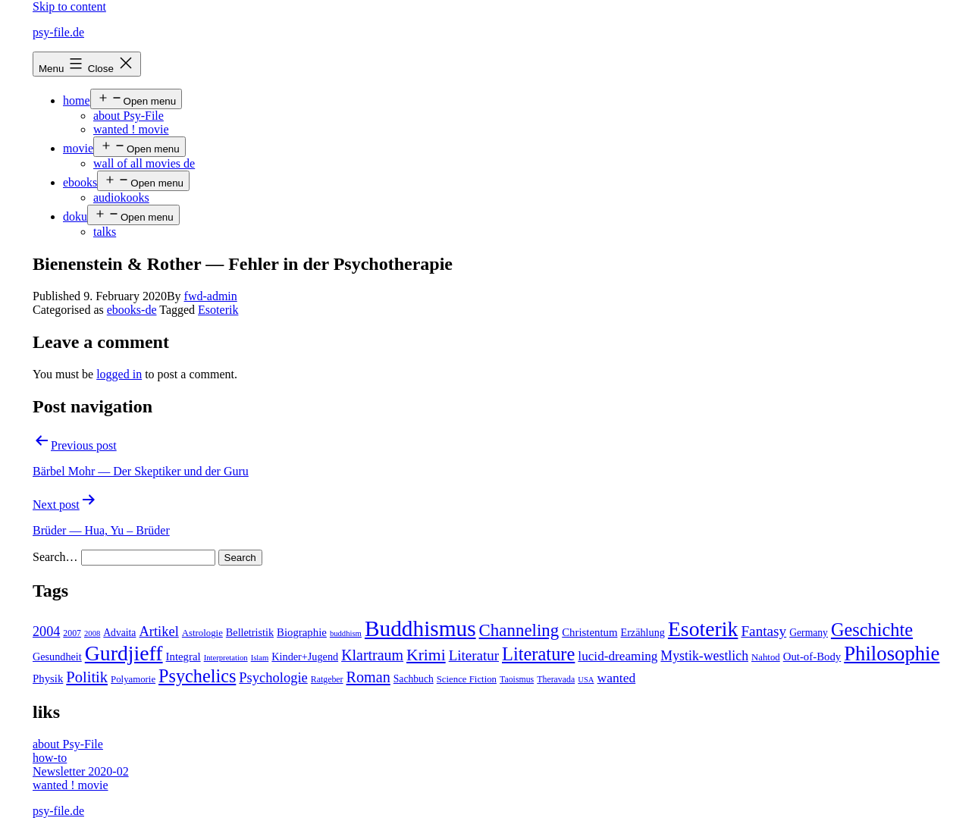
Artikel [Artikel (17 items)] (158, 631)
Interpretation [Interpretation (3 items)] (226, 657)
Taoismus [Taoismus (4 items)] (517, 679)
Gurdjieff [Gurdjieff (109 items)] (124, 653)
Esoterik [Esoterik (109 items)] (703, 629)
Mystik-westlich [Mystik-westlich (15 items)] (704, 655)
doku (75, 216)
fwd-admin (210, 296)
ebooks (80, 182)
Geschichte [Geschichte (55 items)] (872, 629)
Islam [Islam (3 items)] (260, 657)
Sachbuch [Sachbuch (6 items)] (413, 679)
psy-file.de (58, 32)
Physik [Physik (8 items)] (48, 678)
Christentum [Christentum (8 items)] (589, 632)
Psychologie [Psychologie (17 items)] (273, 677)
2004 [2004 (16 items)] (46, 631)
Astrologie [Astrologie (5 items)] (202, 633)
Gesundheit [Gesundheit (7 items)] (57, 656)
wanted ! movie (131, 129)
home (76, 100)
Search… (55, 556)
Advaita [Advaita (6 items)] (119, 632)
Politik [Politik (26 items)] (87, 677)
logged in (119, 374)
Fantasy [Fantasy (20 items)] (763, 631)
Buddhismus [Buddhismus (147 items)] (420, 628)
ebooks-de (132, 309)
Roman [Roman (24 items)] (368, 677)
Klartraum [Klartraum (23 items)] (372, 655)
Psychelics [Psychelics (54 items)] (197, 676)
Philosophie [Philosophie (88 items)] (891, 653)
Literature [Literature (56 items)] (538, 654)
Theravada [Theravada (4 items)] (556, 679)
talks (104, 231)
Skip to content (69, 6)
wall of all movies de (144, 163)
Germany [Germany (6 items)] (808, 632)
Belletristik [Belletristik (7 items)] (250, 632)
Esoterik (218, 309)
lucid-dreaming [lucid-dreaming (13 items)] (617, 656)
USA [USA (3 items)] (586, 679)
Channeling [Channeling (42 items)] (519, 630)
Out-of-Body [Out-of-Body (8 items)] (812, 656)
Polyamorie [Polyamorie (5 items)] (133, 679)
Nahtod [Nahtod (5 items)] (765, 657)
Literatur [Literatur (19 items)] (474, 655)
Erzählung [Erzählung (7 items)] (642, 632)
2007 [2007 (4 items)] (72, 633)
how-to (50, 757)
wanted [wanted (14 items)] (616, 677)
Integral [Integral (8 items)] (183, 656)
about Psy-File (128, 115)
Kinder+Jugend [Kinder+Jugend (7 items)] (304, 656)
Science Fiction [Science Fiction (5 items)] (467, 679)
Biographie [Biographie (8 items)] (302, 632)
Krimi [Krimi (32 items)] (426, 655)
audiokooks (121, 197)
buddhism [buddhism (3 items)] (346, 633)
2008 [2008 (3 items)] (92, 633)
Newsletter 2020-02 (81, 771)
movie (78, 148)
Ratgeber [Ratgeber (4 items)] (327, 679)
